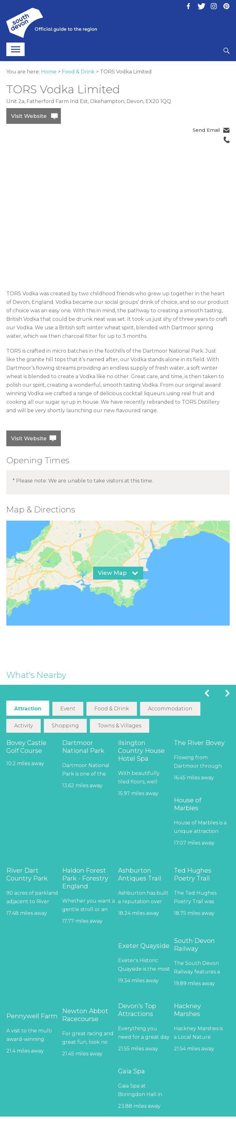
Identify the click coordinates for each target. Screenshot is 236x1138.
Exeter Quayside (143, 946)
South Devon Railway (194, 944)
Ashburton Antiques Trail (139, 874)
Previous (207, 693)
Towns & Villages (119, 726)
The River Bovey (199, 743)
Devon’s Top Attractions (137, 1010)
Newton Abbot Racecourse (85, 1015)
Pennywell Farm (31, 1016)
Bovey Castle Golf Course (26, 746)
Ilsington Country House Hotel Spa (141, 750)
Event (67, 709)
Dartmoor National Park (83, 746)
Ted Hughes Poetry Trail (192, 874)
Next (227, 693)
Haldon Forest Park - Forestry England (85, 878)
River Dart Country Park (27, 874)
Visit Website (29, 116)
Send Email (206, 130)
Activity (23, 726)
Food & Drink (78, 72)
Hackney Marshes (187, 1010)
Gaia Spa (131, 1071)
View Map (112, 572)
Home (48, 72)
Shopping (65, 726)
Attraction (27, 709)
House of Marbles (187, 804)
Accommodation (170, 709)
